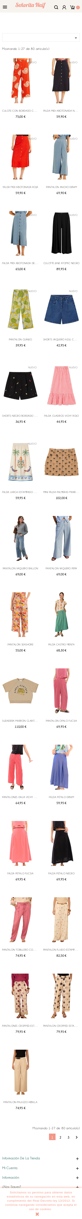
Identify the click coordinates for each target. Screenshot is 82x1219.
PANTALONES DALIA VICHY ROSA (21, 797)
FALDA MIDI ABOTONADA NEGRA (62, 110)
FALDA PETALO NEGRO (61, 873)
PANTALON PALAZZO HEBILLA (20, 1102)
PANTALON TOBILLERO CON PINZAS (23, 949)
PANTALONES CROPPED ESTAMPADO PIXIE (26, 1026)
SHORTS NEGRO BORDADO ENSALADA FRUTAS (29, 415)
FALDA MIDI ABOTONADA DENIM (20, 263)
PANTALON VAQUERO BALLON (20, 568)
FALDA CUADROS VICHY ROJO (61, 415)
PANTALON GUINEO (20, 339)
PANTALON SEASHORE (20, 644)
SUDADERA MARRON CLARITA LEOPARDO (26, 721)
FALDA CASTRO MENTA (61, 644)
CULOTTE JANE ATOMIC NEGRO (62, 263)
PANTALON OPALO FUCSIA (61, 721)
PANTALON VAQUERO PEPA (61, 568)
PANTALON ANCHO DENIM (61, 187)
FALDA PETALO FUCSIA (20, 873)
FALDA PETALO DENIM (61, 797)
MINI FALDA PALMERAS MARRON (61, 492)
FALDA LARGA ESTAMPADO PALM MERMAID (26, 492)
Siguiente (76, 1137)
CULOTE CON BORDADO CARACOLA (23, 110)
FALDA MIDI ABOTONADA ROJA (20, 187)
